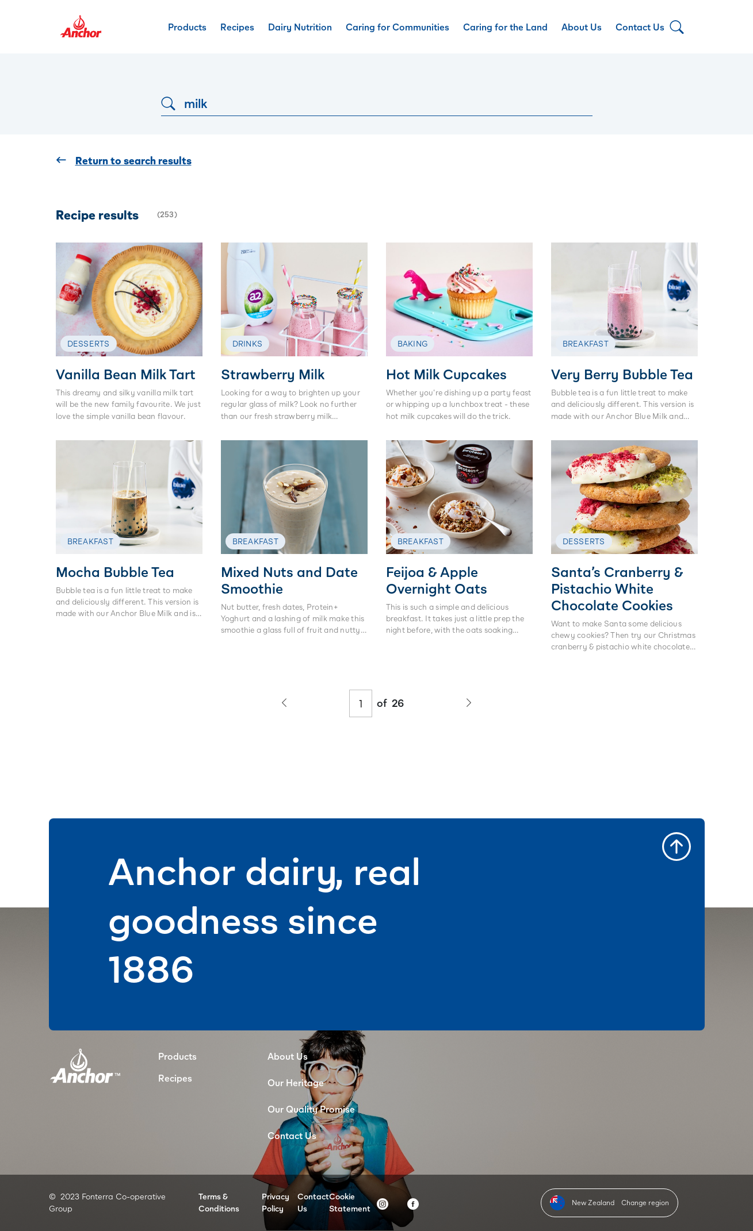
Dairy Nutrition (300, 26)
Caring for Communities (397, 26)
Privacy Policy (275, 1202)
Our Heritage (295, 1082)
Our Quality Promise (311, 1108)
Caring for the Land (505, 26)
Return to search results (124, 160)
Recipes (237, 26)
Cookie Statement (349, 1202)
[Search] (377, 103)
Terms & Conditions (218, 1202)
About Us (581, 26)
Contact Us (640, 26)
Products (187, 26)
